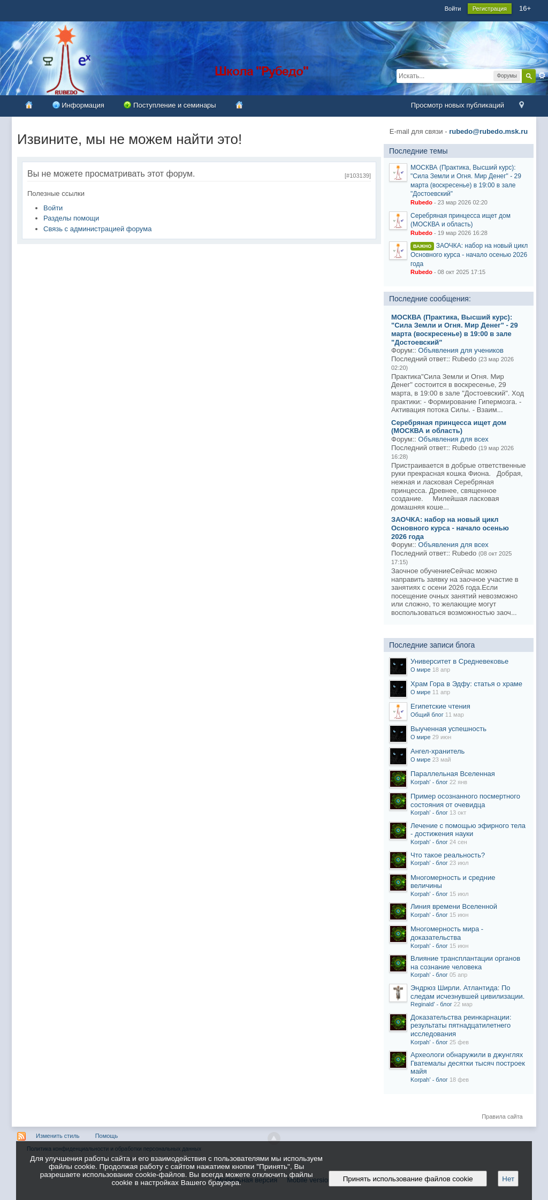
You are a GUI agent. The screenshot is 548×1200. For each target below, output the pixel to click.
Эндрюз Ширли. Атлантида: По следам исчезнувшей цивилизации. (467, 992)
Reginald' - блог (431, 1004)
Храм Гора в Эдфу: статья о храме (466, 684)
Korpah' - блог (429, 782)
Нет (508, 1179)
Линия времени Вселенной (453, 906)
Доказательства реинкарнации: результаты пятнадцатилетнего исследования (461, 1025)
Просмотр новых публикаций (457, 105)
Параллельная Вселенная (452, 774)
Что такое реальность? (447, 855)
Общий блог (427, 714)
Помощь (106, 1136)
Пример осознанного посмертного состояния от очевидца (465, 800)
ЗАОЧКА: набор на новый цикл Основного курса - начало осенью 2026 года (469, 254)
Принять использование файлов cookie (408, 1179)
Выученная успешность (448, 729)
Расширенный (542, 75)
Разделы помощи (71, 218)
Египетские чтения (440, 706)
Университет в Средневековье (459, 661)
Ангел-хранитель (437, 751)
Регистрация (490, 8)
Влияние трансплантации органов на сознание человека (465, 962)
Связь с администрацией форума (97, 229)
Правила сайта (502, 1116)
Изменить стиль (58, 1136)
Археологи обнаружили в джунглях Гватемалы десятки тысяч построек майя (467, 1063)
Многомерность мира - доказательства (446, 933)
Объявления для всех (453, 439)
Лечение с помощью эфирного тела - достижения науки (468, 830)
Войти (453, 8)
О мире (420, 669)
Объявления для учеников (461, 350)
